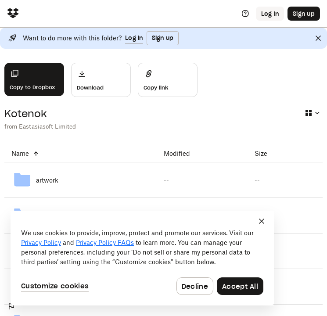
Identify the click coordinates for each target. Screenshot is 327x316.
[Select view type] (312, 113)
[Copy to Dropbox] (34, 79)
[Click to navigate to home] (13, 14)
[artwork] (80, 179)
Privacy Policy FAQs (105, 242)
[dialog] (142, 258)
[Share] (168, 80)
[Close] (318, 38)
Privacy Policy (41, 242)
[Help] (245, 14)
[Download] (101, 80)
